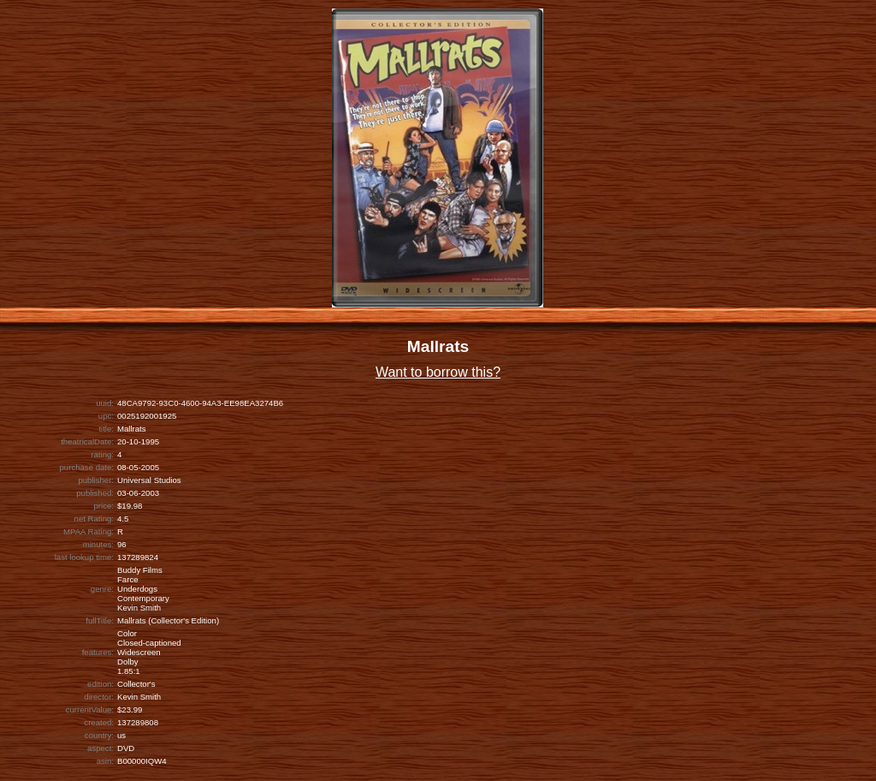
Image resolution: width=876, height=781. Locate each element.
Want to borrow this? (438, 372)
